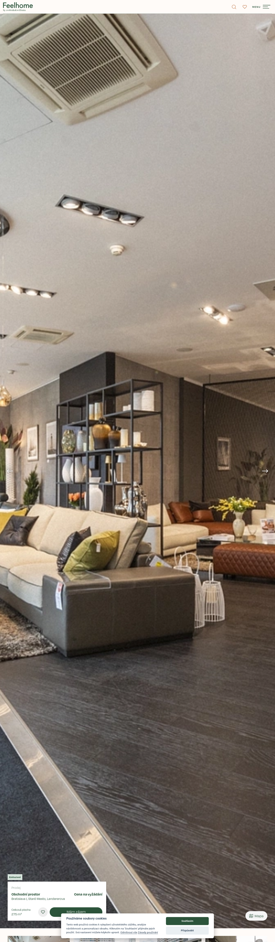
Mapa (256, 916)
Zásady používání (148, 932)
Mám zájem (76, 912)
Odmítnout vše (128, 932)
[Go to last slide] (10, 471)
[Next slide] (265, 471)
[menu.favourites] (43, 912)
